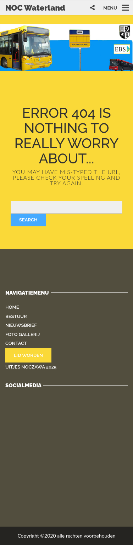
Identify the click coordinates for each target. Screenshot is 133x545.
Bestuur (16, 316)
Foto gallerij (22, 334)
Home (12, 307)
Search (28, 219)
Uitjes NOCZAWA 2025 (30, 367)
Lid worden (28, 355)
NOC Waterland (35, 8)
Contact (16, 343)
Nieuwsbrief (21, 325)
